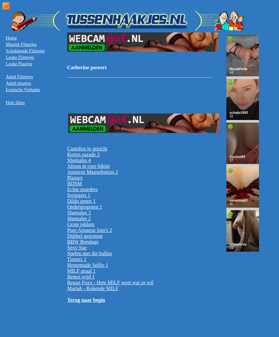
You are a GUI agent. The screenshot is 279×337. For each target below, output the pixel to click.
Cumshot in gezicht (87, 148)
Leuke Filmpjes (20, 57)
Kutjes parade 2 (83, 154)
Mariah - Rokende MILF (93, 288)
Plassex (75, 177)
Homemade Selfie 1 (87, 265)
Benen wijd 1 (81, 276)
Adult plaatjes (18, 83)
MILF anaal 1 (81, 271)
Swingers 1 (78, 195)
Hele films (15, 102)
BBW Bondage (82, 242)
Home (11, 38)
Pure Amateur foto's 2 (89, 230)
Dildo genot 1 (81, 201)
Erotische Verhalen (23, 89)
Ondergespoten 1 (84, 207)
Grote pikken (80, 224)
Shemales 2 (79, 218)
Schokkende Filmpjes (25, 51)
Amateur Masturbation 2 (92, 172)
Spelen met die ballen (89, 253)
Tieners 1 (76, 259)
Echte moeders (82, 189)
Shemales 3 (79, 212)
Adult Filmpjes (19, 76)
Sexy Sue (77, 247)
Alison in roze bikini (88, 166)
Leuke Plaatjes (19, 63)
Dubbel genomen (85, 236)
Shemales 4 (79, 160)
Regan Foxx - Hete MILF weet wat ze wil (110, 282)
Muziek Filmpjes (21, 44)
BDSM (74, 183)
